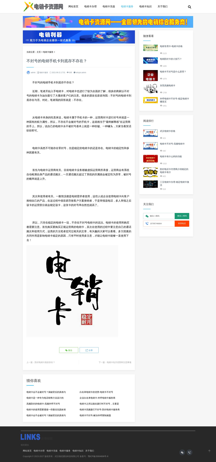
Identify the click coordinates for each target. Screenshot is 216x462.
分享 (89, 350)
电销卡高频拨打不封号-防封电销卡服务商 (100, 409)
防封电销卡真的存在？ (45, 362)
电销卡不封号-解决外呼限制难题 (95, 415)
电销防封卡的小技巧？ (171, 59)
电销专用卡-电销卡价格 (171, 46)
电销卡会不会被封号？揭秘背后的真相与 (46, 392)
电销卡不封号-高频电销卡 (172, 143)
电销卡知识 (145, 6)
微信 (68, 350)
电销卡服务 (127, 6)
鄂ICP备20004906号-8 (98, 456)
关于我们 (163, 6)
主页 (39, 52)
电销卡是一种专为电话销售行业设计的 (45, 397)
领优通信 (25, 445)
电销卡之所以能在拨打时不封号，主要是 (99, 403)
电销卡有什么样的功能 (171, 156)
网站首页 (73, 6)
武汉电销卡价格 (167, 131)
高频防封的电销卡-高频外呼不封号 (43, 403)
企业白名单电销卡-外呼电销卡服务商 (97, 397)
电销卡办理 (90, 6)
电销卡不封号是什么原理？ (173, 71)
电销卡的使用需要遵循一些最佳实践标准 (46, 409)
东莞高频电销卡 (167, 85)
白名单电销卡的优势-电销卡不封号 (96, 392)
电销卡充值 (109, 6)
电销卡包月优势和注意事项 (119, 362)
